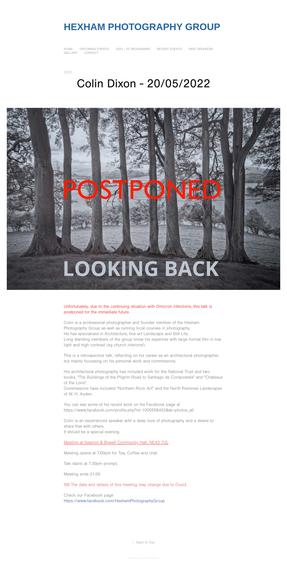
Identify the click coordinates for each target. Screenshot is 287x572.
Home (68, 49)
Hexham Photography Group (142, 27)
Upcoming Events (94, 49)
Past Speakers (201, 49)
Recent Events (169, 49)
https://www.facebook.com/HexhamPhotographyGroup (114, 500)
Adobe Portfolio (150, 558)
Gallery (70, 53)
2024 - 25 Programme (133, 49)
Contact (91, 53)
